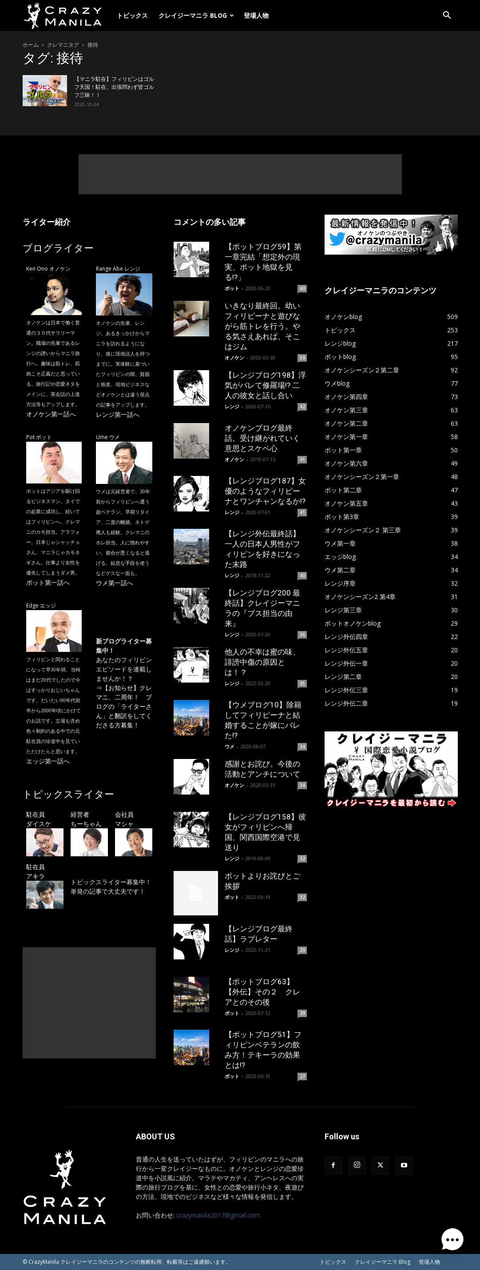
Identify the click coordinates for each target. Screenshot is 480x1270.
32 (302, 858)
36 (302, 634)
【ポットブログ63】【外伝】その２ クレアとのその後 (262, 991)
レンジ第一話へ (117, 414)
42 (302, 406)
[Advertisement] (240, 174)
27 (302, 1076)
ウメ (229, 746)
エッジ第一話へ (48, 761)
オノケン (234, 357)
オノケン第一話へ (51, 414)
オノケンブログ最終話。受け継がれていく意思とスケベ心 (262, 438)
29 (302, 950)
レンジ (232, 406)
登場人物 (256, 15)
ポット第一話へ (48, 582)
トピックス (132, 15)
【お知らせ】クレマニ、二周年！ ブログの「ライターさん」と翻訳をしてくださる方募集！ (124, 706)
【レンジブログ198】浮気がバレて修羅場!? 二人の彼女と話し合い (265, 385)
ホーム (31, 44)
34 (302, 746)
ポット (232, 288)
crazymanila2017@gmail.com (218, 1215)
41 (302, 459)
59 (302, 358)
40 (302, 575)
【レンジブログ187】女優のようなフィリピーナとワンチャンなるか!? (265, 491)
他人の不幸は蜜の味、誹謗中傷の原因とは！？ (262, 662)
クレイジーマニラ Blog (196, 15)
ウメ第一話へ (114, 583)
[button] (447, 16)
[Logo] (67, 15)
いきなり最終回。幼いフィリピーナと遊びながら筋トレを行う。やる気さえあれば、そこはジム (262, 326)
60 (302, 288)
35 (302, 683)
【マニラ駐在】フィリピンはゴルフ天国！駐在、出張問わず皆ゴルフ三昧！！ (114, 87)
